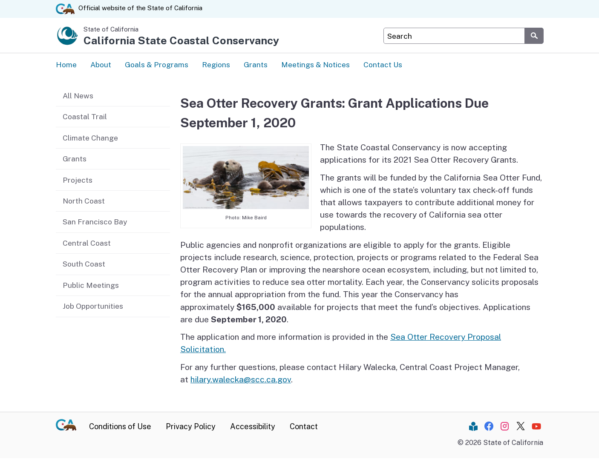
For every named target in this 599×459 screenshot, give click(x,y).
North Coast (84, 200)
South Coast (84, 263)
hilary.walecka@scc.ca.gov (240, 380)
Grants (256, 64)
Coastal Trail (85, 116)
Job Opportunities (93, 305)
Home (66, 64)
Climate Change (90, 137)
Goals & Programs (156, 64)
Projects (77, 179)
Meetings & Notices (315, 64)
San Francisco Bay (95, 221)
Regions (216, 64)
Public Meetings (91, 285)
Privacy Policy (191, 427)
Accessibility (252, 427)
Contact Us (382, 64)
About (100, 64)
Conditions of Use (120, 427)
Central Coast (87, 242)
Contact (304, 427)
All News (78, 95)
